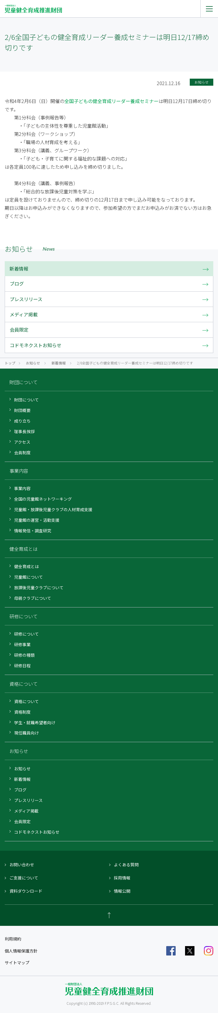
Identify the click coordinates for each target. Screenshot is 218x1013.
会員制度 (22, 452)
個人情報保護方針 (21, 951)
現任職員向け (26, 733)
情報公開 (122, 891)
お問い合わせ (21, 864)
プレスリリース (28, 800)
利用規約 (13, 939)
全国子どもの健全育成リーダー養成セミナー (111, 100)
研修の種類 (24, 655)
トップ (10, 362)
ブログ (20, 790)
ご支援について (23, 878)
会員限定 (22, 821)
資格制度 (22, 712)
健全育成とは (26, 566)
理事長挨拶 (24, 431)
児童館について (28, 577)
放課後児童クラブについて (39, 587)
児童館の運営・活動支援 (36, 520)
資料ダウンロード (25, 891)
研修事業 (22, 644)
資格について (26, 701)
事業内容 (22, 488)
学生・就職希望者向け (34, 722)
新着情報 (58, 362)
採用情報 (122, 878)
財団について (26, 400)
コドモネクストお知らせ (36, 832)
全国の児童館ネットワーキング (43, 499)
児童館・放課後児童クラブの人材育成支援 (53, 509)
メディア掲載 (26, 811)
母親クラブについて (32, 598)
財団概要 (22, 410)
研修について (26, 634)
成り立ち (22, 421)
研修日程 (22, 665)
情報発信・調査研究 (32, 530)
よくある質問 (126, 864)
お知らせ (33, 362)
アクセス (22, 442)
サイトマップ (17, 962)
